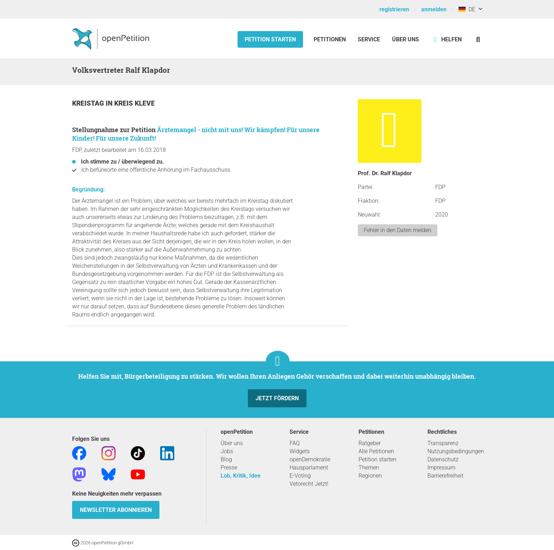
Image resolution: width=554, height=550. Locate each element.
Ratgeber (369, 443)
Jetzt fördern (277, 398)
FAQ (295, 443)
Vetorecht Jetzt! (309, 483)
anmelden (434, 9)
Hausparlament (309, 467)
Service (369, 39)
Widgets (300, 451)
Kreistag (89, 103)
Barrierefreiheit (445, 475)
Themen (368, 467)
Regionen (370, 475)
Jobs (227, 451)
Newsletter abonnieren (116, 510)
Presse (229, 467)
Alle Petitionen (376, 451)
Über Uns (405, 39)
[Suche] (478, 39)
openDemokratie (310, 459)
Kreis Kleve (134, 103)
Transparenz (443, 443)
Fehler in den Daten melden (397, 230)
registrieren (394, 9)
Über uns (232, 443)
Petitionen (330, 39)
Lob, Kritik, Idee (241, 475)
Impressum (441, 467)
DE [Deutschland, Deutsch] (467, 9)
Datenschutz (443, 459)
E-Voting (300, 475)
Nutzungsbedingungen (455, 451)
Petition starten (270, 39)
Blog (226, 459)
